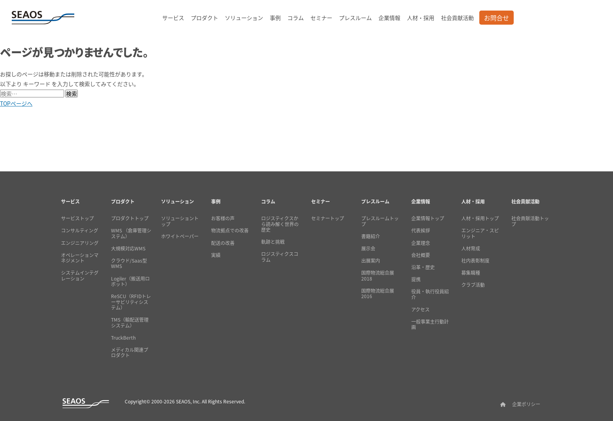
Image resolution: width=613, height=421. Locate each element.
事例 (275, 18)
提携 (416, 279)
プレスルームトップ (380, 221)
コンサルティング (79, 230)
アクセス (420, 309)
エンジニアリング (80, 243)
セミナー (321, 18)
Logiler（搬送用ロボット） (130, 281)
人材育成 (470, 248)
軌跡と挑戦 (273, 242)
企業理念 (420, 243)
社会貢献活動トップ (530, 221)
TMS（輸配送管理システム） (130, 322)
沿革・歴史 (423, 267)
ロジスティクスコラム (279, 257)
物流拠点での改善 (230, 230)
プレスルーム (355, 18)
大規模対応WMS (128, 248)
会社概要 (420, 255)
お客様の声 (223, 218)
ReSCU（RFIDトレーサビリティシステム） (131, 301)
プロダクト (204, 18)
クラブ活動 (473, 285)
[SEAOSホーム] (43, 17)
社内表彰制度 (475, 260)
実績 (215, 255)
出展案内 (370, 260)
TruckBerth (123, 337)
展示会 (368, 248)
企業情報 (389, 18)
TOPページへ (16, 103)
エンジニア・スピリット (480, 233)
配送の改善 (223, 243)
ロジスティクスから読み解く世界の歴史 (280, 224)
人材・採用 (420, 18)
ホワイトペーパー (180, 236)
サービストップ (77, 218)
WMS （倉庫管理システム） (131, 233)
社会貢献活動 (457, 18)
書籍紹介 (370, 236)
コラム (295, 18)
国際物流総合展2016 (377, 293)
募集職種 (470, 272)
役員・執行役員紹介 (430, 294)
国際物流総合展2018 (377, 275)
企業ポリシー (526, 404)
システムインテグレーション (80, 275)
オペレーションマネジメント (80, 258)
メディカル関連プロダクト (129, 352)
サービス (173, 18)
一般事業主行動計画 (430, 324)
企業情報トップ (427, 218)
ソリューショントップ (180, 221)
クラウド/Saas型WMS (129, 263)
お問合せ (496, 17)
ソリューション (244, 18)
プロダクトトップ (130, 218)
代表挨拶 (420, 230)
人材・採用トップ (480, 218)
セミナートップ (327, 218)
